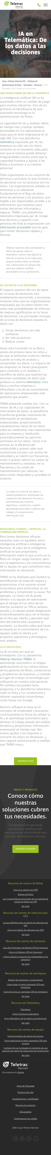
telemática (7, 142)
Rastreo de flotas (25, 894)
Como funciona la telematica (25, 1014)
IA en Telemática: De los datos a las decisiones (25, 1018)
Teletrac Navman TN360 (16, 659)
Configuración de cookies (25, 1118)
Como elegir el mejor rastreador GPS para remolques (25, 986)
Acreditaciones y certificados (25, 1099)
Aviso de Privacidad (25, 1086)
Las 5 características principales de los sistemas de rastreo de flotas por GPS (25, 900)
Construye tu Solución (25, 849)
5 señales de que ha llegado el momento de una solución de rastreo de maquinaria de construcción (25, 1049)
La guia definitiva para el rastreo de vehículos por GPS (25, 924)
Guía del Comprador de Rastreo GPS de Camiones (25, 947)
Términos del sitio (25, 1092)
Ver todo (26, 906)
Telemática (27, 85)
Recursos (38, 85)
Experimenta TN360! (25, 761)
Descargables (25, 1112)
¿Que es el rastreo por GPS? (25, 890)
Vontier (20, 1072)
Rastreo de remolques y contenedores (25, 980)
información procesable (15, 227)
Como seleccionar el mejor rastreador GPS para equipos (25, 1042)
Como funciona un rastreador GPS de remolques (26, 992)
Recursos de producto (25, 1105)
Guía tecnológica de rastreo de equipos (25, 1036)
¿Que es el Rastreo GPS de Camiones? (25, 952)
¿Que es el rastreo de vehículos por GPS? (25, 930)
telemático (33, 382)
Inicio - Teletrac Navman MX (13, 81)
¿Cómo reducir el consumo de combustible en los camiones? (25, 958)
